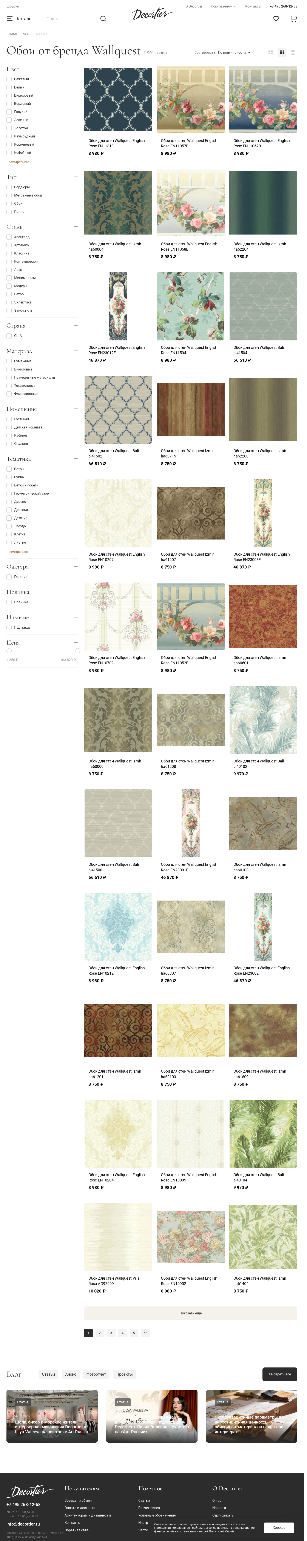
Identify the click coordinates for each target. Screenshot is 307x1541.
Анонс (70, 1374)
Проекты (124, 1374)
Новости (219, 1508)
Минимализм (21, 277)
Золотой (17, 128)
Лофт (14, 269)
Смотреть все (280, 1374)
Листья (16, 542)
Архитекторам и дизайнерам (88, 1515)
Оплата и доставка (80, 1508)
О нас (216, 1500)
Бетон (15, 469)
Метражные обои (24, 195)
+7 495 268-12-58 (283, 6)
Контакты (253, 6)
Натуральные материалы (30, 377)
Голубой (16, 111)
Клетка (16, 534)
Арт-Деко (17, 245)
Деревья (17, 509)
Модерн (16, 286)
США (14, 335)
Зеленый (17, 120)
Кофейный (18, 152)
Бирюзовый (19, 95)
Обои (14, 203)
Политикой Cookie (221, 1531)
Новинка (17, 602)
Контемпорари (22, 261)
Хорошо (279, 1527)
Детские (16, 518)
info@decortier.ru (23, 1524)
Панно (15, 211)
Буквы (15, 477)
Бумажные (18, 361)
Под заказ (18, 627)
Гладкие (16, 576)
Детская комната (24, 427)
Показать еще (191, 1313)
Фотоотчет (96, 1374)
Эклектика (19, 302)
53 (145, 1333)
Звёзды (16, 526)
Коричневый (20, 144)
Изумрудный (20, 136)
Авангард (18, 237)
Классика (17, 253)
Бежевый (17, 79)
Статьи (48, 1374)
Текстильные (20, 385)
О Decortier (193, 6)
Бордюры (18, 187)
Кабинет (17, 435)
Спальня (17, 443)
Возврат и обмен (78, 1500)
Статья (23, 1402)
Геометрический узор (27, 493)
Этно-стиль (19, 310)
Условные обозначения (157, 1515)
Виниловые (19, 369)
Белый (15, 87)
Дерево (16, 501)
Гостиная (17, 419)
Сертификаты (223, 1515)
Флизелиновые (22, 393)
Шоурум (13, 6)
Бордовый (18, 103)
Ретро (15, 294)
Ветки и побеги (22, 485)
